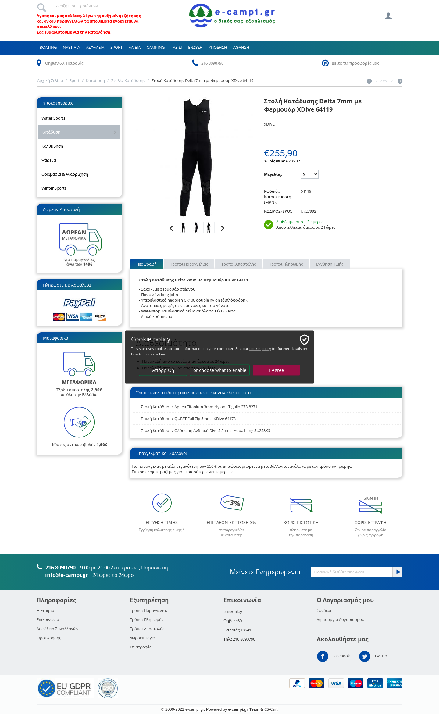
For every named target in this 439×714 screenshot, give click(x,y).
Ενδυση (195, 47)
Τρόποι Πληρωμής (286, 264)
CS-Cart (271, 709)
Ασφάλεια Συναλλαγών (57, 628)
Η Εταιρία (45, 610)
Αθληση (241, 47)
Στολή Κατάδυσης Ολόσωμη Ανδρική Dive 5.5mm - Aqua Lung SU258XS (205, 430)
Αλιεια (135, 47)
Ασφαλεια (95, 47)
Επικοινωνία (48, 619)
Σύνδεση (325, 610)
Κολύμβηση (52, 146)
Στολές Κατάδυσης (128, 80)
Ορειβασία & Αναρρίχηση (64, 174)
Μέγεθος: (273, 174)
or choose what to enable (219, 370)
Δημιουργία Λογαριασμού (340, 619)
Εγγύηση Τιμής (329, 264)
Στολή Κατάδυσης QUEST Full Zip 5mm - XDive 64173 (188, 418)
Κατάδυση (95, 80)
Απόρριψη (163, 370)
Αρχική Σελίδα (50, 80)
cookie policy (260, 348)
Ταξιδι (176, 47)
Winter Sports (53, 188)
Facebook (333, 656)
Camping (156, 47)
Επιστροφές (140, 647)
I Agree (276, 370)
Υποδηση (218, 47)
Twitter (373, 656)
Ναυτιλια (71, 47)
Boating (48, 47)
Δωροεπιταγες (142, 638)
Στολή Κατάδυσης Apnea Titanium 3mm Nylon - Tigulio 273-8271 (199, 406)
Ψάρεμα (48, 160)
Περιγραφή (146, 264)
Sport (116, 47)
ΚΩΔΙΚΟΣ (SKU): (278, 211)
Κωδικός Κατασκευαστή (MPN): (277, 196)
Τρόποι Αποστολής (238, 264)
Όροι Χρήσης (49, 638)
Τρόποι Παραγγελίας (189, 264)
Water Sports (53, 118)
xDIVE (269, 124)
